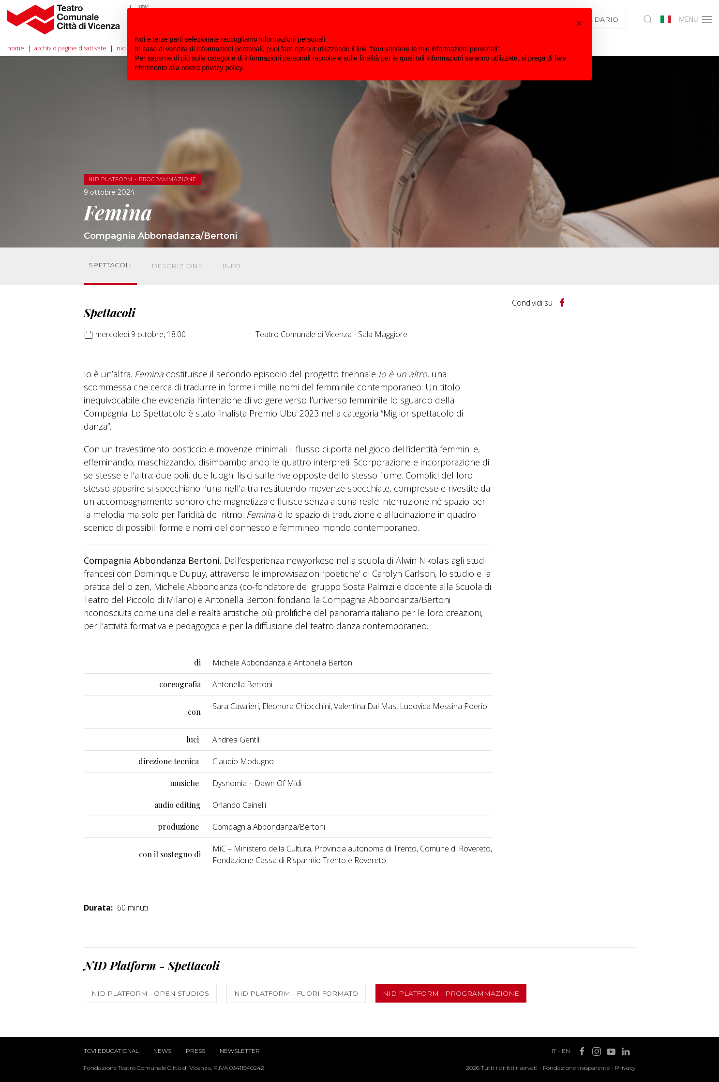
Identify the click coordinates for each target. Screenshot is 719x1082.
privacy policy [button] (222, 68)
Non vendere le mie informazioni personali (434, 49)
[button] (579, 23)
